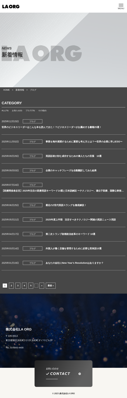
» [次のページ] (41, 285)
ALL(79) (5, 110)
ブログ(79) (30, 110)
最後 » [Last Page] (51, 285)
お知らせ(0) (17, 110)
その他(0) (42, 110)
